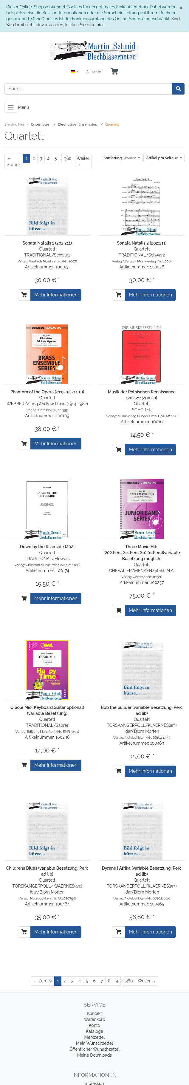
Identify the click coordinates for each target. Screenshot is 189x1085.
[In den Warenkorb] (24, 295)
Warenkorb (94, 1019)
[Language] (74, 71)
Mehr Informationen (56, 295)
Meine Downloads (94, 1055)
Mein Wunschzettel (94, 1043)
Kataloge (94, 1031)
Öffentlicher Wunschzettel (94, 1049)
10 (162, 158)
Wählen (120, 158)
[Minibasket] (114, 71)
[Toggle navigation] (10, 107)
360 (68, 158)
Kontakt (94, 1013)
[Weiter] (83, 161)
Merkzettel (94, 1037)
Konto (94, 1025)
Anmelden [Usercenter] (94, 71)
